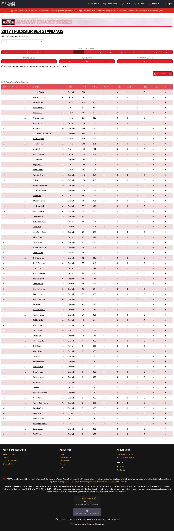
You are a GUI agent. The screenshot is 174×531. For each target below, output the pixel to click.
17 (11, 61)
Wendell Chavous (39, 175)
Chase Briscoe (38, 108)
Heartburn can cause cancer (87, 513)
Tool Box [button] (92, 3)
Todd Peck (37, 227)
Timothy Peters (39, 144)
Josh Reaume (38, 284)
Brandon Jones (38, 361)
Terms (62, 467)
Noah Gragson (38, 139)
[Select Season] (22, 41)
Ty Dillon (36, 356)
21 (87, 61)
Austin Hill (37, 196)
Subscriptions (65, 461)
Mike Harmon (38, 413)
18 (29, 61)
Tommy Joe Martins (40, 403)
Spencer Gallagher (40, 393)
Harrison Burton (39, 222)
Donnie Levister (39, 310)
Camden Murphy (39, 289)
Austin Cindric (38, 149)
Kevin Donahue (39, 263)
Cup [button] (125, 3)
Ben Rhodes (37, 113)
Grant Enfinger (38, 118)
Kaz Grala (36, 128)
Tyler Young (37, 242)
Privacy (62, 464)
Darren (121, 470)
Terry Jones (37, 330)
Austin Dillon (38, 382)
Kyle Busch (37, 346)
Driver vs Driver (8, 464)
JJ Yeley (36, 387)
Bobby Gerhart (38, 320)
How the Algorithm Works (126, 454)
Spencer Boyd (38, 279)
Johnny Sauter (38, 92)
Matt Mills (37, 304)
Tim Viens (37, 434)
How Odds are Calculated (126, 457)
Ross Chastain (38, 372)
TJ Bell (35, 180)
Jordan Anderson (39, 191)
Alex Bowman (38, 367)
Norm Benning (38, 211)
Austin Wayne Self (40, 185)
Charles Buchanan (40, 424)
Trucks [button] (153, 3)
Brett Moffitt (38, 170)
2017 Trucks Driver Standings (32, 31)
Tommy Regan (38, 315)
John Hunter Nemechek (42, 134)
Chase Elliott (38, 351)
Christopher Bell (39, 97)
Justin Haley (37, 159)
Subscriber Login (9, 454)
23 (145, 61)
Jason (120, 467)
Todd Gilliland (38, 253)
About (62, 454)
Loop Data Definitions (10, 461)
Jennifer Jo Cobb (39, 232)
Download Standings (163, 74)
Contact (6, 457)
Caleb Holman (38, 325)
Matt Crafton (38, 102)
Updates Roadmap (66, 457)
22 (105, 61)
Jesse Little (37, 268)
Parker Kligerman (39, 247)
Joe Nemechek (38, 206)
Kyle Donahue (38, 258)
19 (47, 61)
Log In (168, 3)
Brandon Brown (39, 408)
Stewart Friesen (39, 201)
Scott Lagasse (38, 377)
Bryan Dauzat (38, 429)
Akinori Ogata (38, 341)
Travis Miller (37, 336)
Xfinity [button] (138, 3)
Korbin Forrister (39, 273)
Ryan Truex (37, 123)
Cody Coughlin (38, 154)
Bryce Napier (38, 294)
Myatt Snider (38, 237)
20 (69, 61)
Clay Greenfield (39, 299)
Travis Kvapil (38, 216)
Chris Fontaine (38, 418)
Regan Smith (38, 165)
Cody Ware (37, 398)
